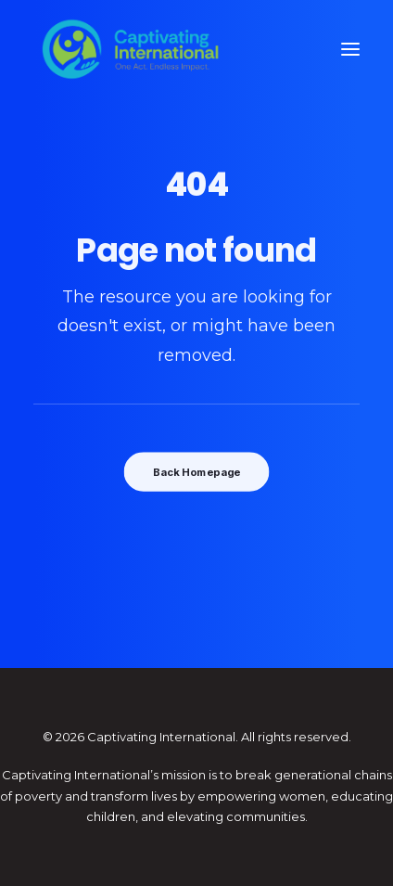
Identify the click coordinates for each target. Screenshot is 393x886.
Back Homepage (196, 472)
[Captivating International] (130, 49)
